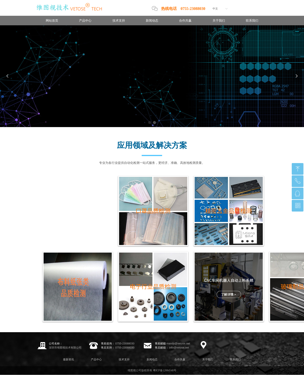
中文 (215, 8)
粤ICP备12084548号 (164, 370)
